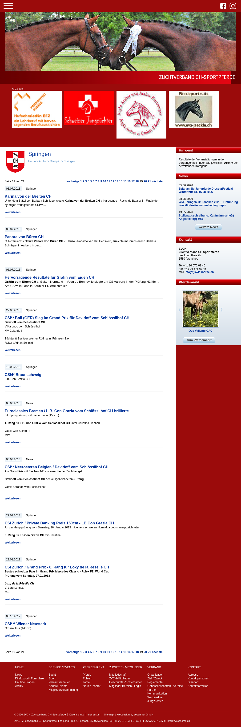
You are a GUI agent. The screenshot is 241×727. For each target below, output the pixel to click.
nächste (157, 181)
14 (120, 181)
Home (32, 161)
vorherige (72, 181)
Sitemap (108, 714)
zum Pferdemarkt (199, 340)
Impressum (94, 714)
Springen (69, 161)
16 (128, 181)
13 (116, 181)
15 (124, 181)
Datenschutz (76, 714)
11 (108, 181)
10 (104, 181)
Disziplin (55, 161)
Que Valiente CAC (200, 330)
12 (112, 181)
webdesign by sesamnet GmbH (135, 714)
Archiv (43, 161)
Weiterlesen (12, 212)
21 (149, 181)
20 (145, 181)
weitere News (208, 227)
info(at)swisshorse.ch (199, 272)
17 (133, 181)
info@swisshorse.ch (178, 720)
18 (137, 181)
